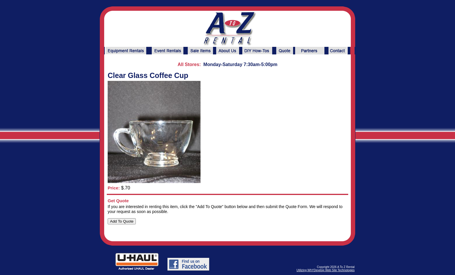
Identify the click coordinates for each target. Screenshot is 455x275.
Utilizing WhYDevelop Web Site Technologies (326, 270)
